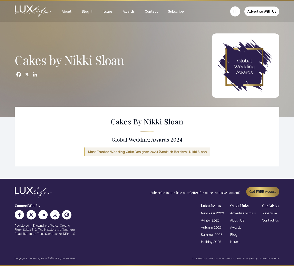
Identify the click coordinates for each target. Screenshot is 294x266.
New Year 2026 (212, 213)
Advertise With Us (261, 11)
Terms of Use (233, 258)
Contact (151, 11)
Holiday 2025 (211, 242)
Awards (129, 11)
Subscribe (176, 11)
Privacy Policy (250, 258)
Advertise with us (243, 213)
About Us (237, 220)
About (66, 11)
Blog (85, 11)
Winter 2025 (210, 220)
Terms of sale (216, 258)
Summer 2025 (211, 235)
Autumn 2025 (211, 227)
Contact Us (270, 220)
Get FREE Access (262, 192)
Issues (107, 11)
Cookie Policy (199, 258)
